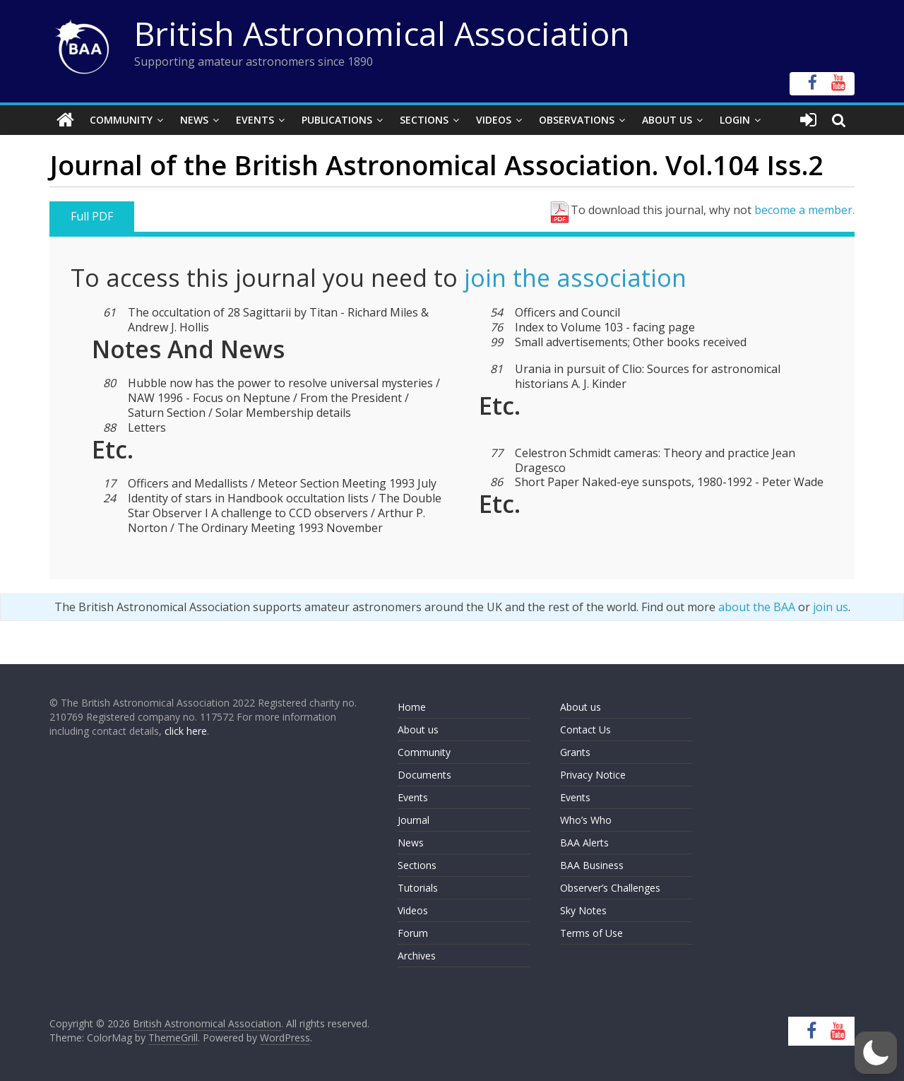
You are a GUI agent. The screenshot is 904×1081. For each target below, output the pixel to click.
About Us (667, 119)
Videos (493, 119)
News (194, 119)
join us (830, 607)
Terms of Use (591, 933)
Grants (575, 752)
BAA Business (592, 865)
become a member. (804, 210)
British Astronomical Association (382, 33)
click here (186, 731)
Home (412, 707)
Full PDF (92, 216)
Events (255, 119)
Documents (424, 774)
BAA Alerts (584, 842)
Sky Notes (583, 910)
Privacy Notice (593, 774)
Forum (413, 933)
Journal (413, 820)
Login (735, 119)
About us (418, 729)
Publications (337, 119)
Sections (424, 119)
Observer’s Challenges (610, 887)
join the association (575, 277)
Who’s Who (586, 820)
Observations (576, 119)
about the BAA (756, 607)
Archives (417, 955)
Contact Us (585, 729)
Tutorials (418, 887)
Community (121, 119)
